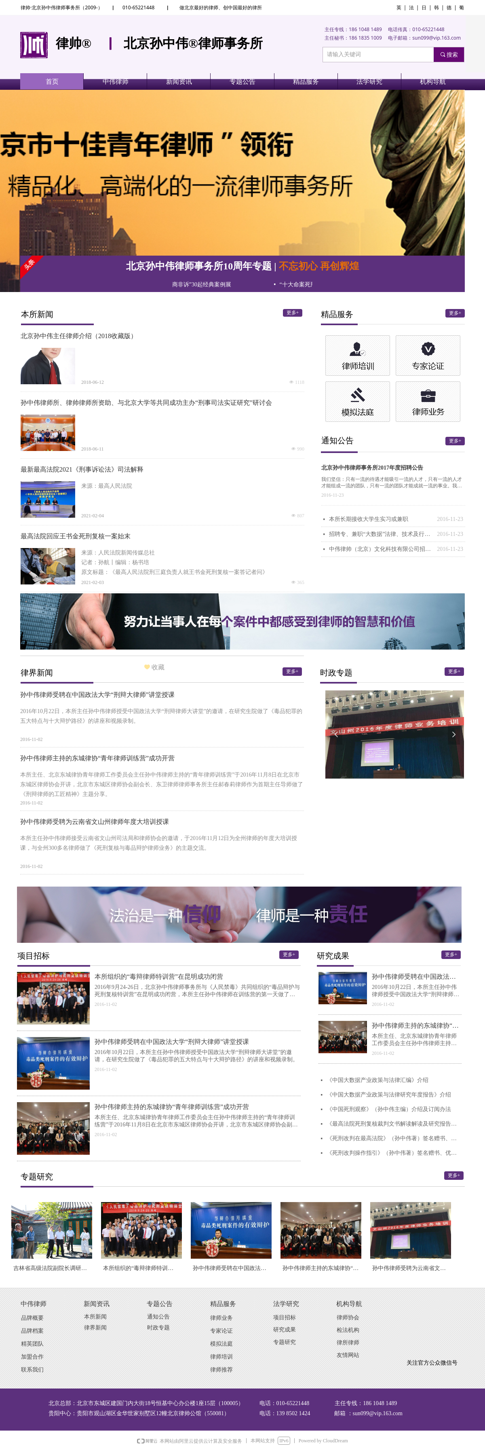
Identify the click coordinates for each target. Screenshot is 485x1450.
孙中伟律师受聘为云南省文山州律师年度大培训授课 (94, 821)
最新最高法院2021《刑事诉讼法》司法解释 (82, 469)
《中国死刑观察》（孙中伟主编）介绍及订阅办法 (389, 1109)
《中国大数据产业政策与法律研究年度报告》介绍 (389, 1095)
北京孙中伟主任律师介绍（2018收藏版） (79, 335)
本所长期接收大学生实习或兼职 (368, 519)
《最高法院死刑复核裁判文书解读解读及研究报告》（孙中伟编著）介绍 (394, 1124)
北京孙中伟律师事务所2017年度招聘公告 (372, 468)
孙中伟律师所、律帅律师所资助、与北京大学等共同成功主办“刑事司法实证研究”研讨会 (146, 402)
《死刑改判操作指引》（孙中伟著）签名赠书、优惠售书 (394, 1153)
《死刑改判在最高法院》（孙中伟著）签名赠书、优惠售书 (394, 1138)
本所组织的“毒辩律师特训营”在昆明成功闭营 (159, 976)
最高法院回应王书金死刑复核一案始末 (76, 536)
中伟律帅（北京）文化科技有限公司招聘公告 (381, 549)
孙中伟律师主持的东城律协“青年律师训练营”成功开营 (97, 758)
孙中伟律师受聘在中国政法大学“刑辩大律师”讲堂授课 (97, 694)
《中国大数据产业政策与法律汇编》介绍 (377, 1080)
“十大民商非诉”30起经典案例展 (202, 285)
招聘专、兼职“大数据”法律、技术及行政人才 (381, 534)
